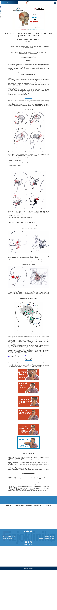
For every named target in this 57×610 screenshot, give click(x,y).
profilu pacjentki (24, 355)
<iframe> (28, 556)
